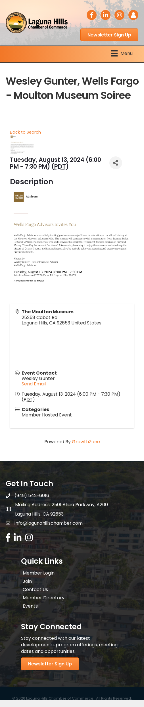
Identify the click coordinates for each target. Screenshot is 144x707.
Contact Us (35, 589)
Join (27, 581)
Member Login (39, 573)
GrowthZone (86, 441)
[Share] (115, 162)
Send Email (34, 384)
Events (30, 606)
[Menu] (122, 53)
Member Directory (43, 597)
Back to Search (25, 132)
